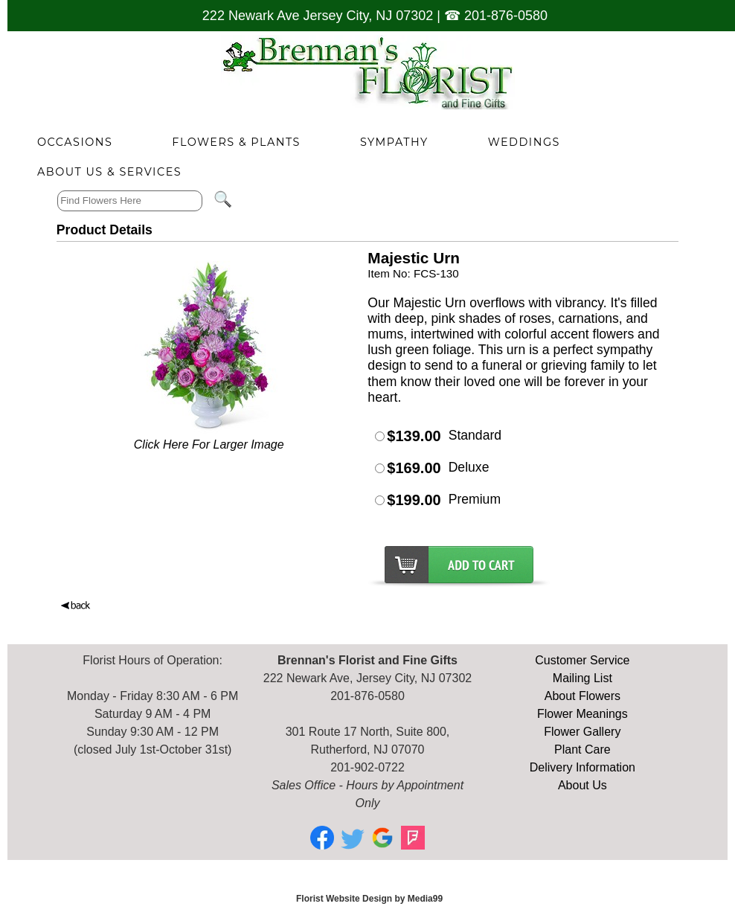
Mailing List (582, 678)
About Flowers (582, 696)
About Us (582, 785)
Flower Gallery (582, 731)
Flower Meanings (582, 713)
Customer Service (582, 660)
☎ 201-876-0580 (496, 15)
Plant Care (582, 749)
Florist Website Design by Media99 (369, 898)
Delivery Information (582, 767)
